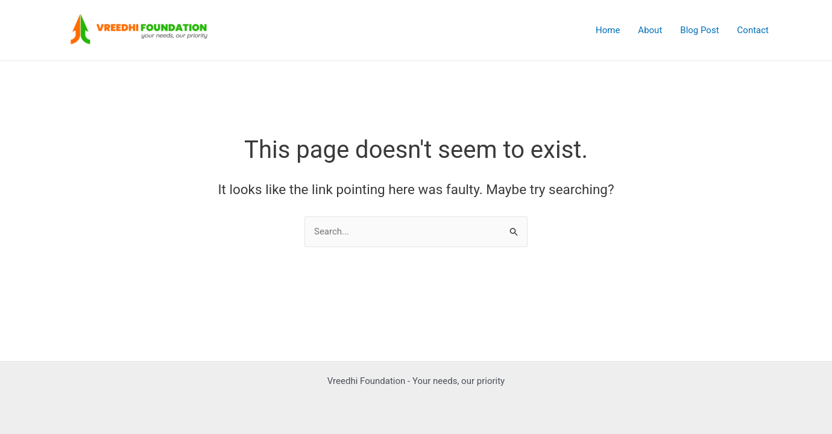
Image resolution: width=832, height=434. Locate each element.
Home (608, 30)
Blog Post (699, 30)
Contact (753, 30)
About (650, 30)
